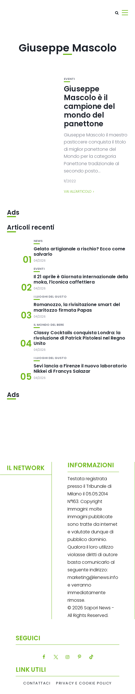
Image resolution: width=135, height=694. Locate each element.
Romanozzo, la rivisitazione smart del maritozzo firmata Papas (77, 307)
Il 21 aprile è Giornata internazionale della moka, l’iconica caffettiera (81, 279)
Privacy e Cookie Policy (84, 683)
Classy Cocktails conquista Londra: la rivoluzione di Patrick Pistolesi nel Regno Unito (79, 338)
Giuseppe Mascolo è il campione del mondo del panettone (89, 106)
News (38, 240)
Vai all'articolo (78, 191)
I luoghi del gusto (50, 296)
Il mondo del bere (49, 324)
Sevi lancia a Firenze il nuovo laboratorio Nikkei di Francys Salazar (80, 368)
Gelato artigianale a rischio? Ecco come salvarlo (79, 251)
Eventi (69, 78)
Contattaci (36, 683)
